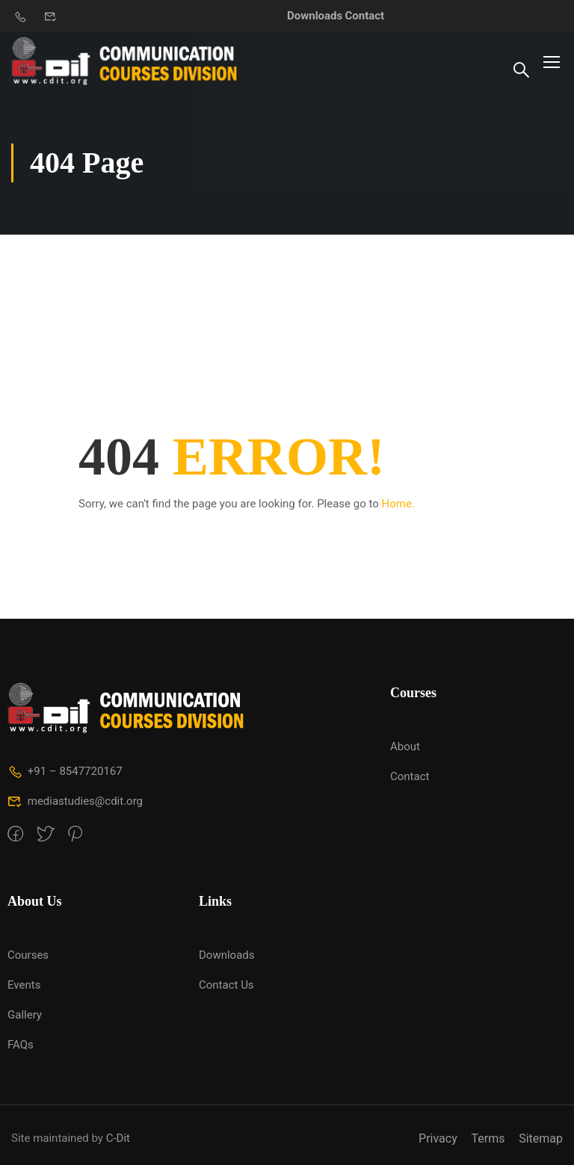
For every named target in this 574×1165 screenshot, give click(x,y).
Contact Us (226, 985)
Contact (365, 15)
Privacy (438, 1138)
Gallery (24, 1015)
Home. (398, 503)
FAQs (20, 1044)
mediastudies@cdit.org (75, 801)
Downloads (314, 15)
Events (23, 985)
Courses (28, 955)
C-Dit (118, 1138)
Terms (487, 1138)
